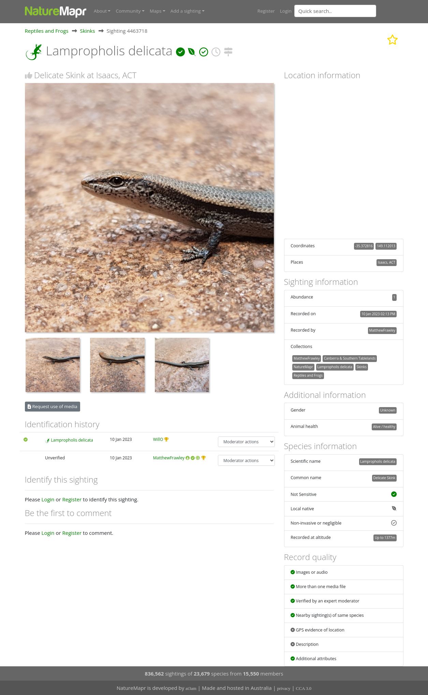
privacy (284, 688)
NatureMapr (303, 366)
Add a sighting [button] (186, 11)
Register (266, 11)
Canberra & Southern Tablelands (349, 358)
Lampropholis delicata (72, 440)
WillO (158, 439)
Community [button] (128, 11)
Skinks (87, 30)
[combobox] (348, 11)
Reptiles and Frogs (47, 30)
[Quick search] (335, 11)
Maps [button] (155, 11)
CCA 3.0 (304, 688)
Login (286, 11)
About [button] (100, 11)
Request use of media (52, 406)
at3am (191, 688)
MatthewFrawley (169, 458)
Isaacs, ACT (386, 262)
